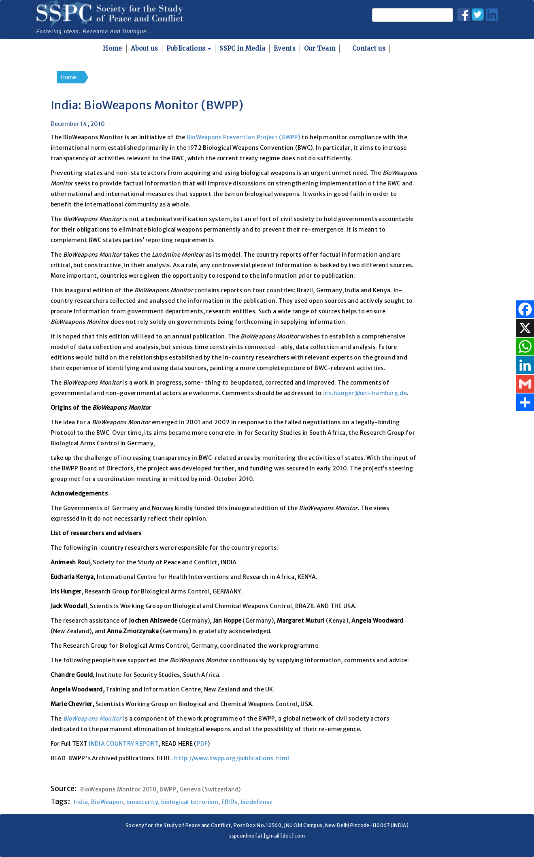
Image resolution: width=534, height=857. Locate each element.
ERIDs (229, 802)
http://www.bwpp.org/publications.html (231, 758)
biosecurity (142, 802)
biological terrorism (190, 802)
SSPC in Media (242, 48)
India (81, 802)
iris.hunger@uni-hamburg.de (365, 393)
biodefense (256, 802)
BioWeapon (107, 802)
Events (285, 48)
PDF (202, 743)
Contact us (368, 48)
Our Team (319, 48)
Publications (188, 48)
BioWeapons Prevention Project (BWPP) (243, 137)
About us (144, 48)
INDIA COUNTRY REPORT (123, 743)
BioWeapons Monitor (92, 718)
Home (112, 48)
